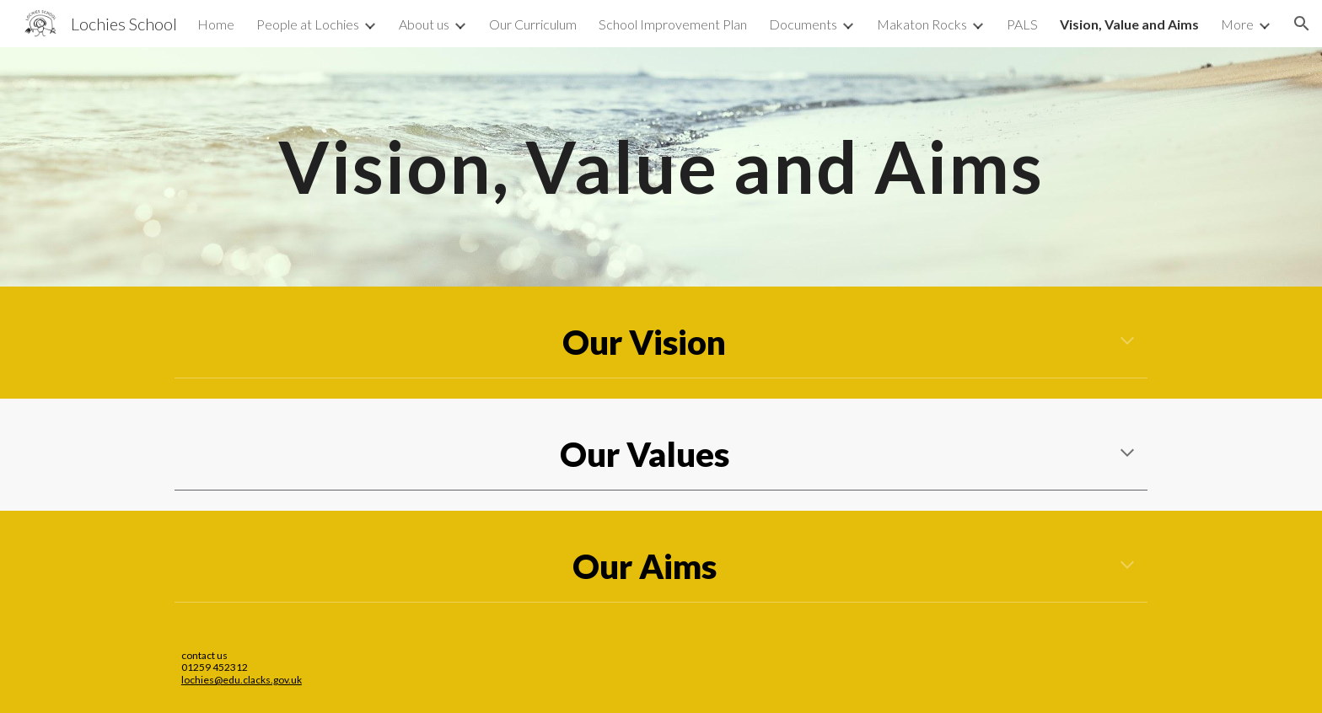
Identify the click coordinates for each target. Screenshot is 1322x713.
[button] (1302, 23)
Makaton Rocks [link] (922, 24)
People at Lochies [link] (307, 24)
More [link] (1237, 24)
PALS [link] (1022, 24)
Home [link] (215, 24)
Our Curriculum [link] (533, 24)
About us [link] (424, 24)
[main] (660, 166)
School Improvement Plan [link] (673, 24)
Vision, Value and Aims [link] (1129, 24)
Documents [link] (803, 24)
